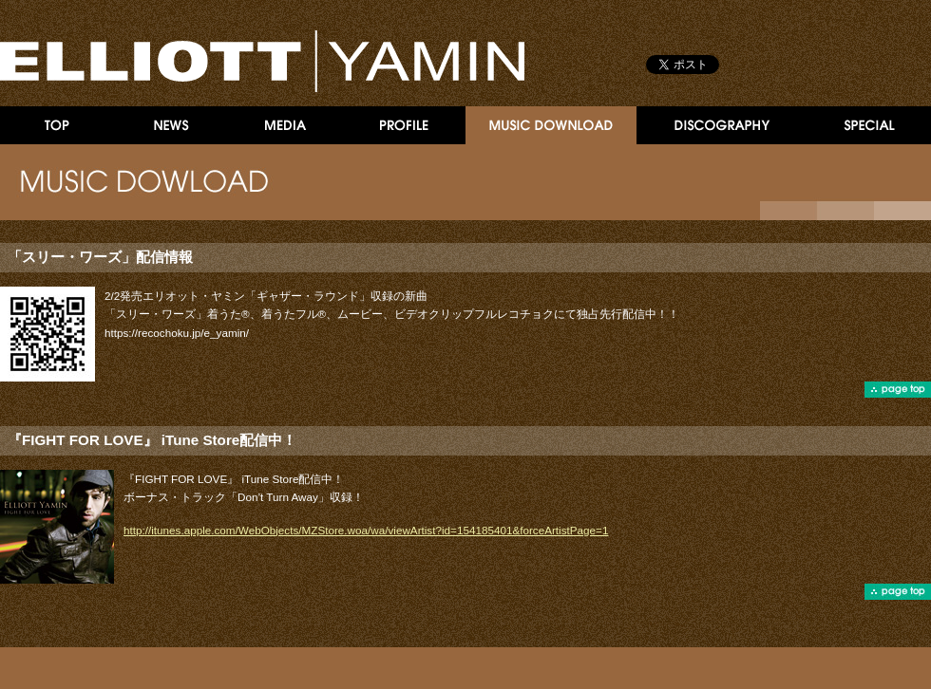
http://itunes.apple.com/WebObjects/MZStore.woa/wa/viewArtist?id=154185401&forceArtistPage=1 (366, 530)
